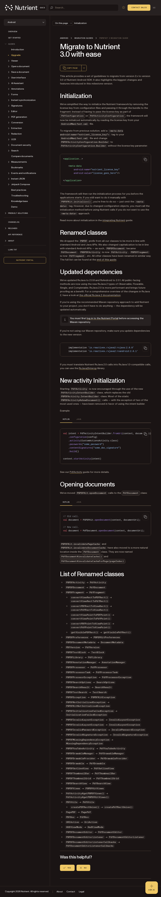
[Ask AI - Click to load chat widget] (151, 887)
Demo (14, 206)
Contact (71, 891)
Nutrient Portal (25, 260)
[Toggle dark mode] (123, 7)
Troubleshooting (19, 195)
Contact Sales (139, 7)
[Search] (83, 8)
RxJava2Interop (88, 368)
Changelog (13, 222)
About (60, 891)
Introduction (17, 49)
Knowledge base (19, 201)
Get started (14, 38)
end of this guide (106, 259)
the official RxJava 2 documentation (100, 295)
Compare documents (22, 156)
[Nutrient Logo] (25, 7)
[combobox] (84, 68)
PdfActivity (76, 472)
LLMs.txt (12, 250)
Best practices (18, 190)
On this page (63, 23)
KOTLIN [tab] (66, 419)
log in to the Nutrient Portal (102, 318)
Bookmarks (17, 167)
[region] (105, 446)
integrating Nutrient (113, 220)
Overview (12, 31)
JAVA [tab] (78, 419)
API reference (15, 234)
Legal (81, 891)
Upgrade (16, 55)
